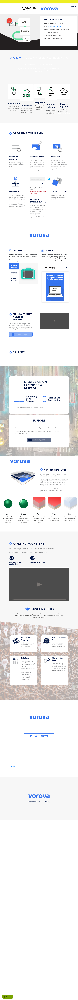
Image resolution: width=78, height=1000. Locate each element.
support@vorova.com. (28, 668)
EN (73, 6)
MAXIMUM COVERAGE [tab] (14, 266)
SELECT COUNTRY (37, 179)
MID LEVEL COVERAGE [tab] (14, 273)
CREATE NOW (39, 737)
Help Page (19, 334)
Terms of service (34, 803)
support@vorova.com (54, 26)
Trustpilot (12, 767)
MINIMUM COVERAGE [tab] (14, 280)
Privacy (47, 803)
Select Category (55, 267)
